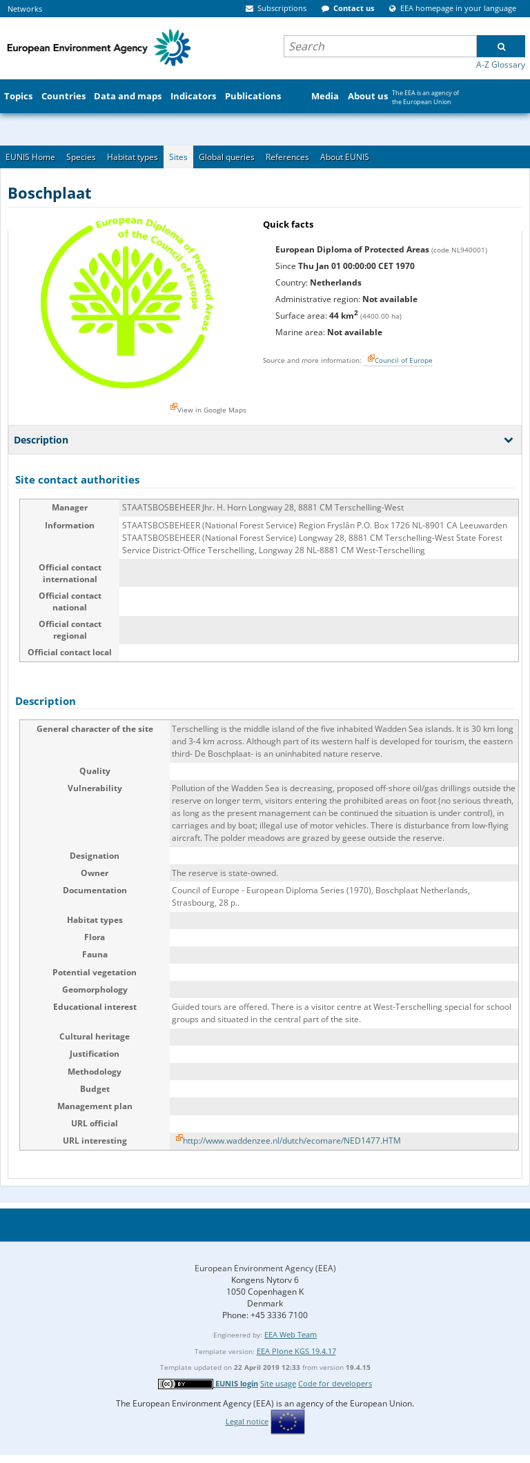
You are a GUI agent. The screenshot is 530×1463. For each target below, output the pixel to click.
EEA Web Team (290, 1334)
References (287, 157)
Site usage (278, 1383)
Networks (25, 8)
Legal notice (247, 1421)
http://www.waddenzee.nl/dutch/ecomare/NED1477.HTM (292, 1140)
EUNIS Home (30, 157)
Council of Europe (404, 360)
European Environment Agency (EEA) (265, 1268)
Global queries (227, 157)
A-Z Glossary (500, 64)
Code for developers (335, 1383)
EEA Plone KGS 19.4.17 (296, 1351)
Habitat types (132, 157)
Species (81, 157)
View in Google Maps (211, 410)
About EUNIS (344, 157)
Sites (178, 157)
